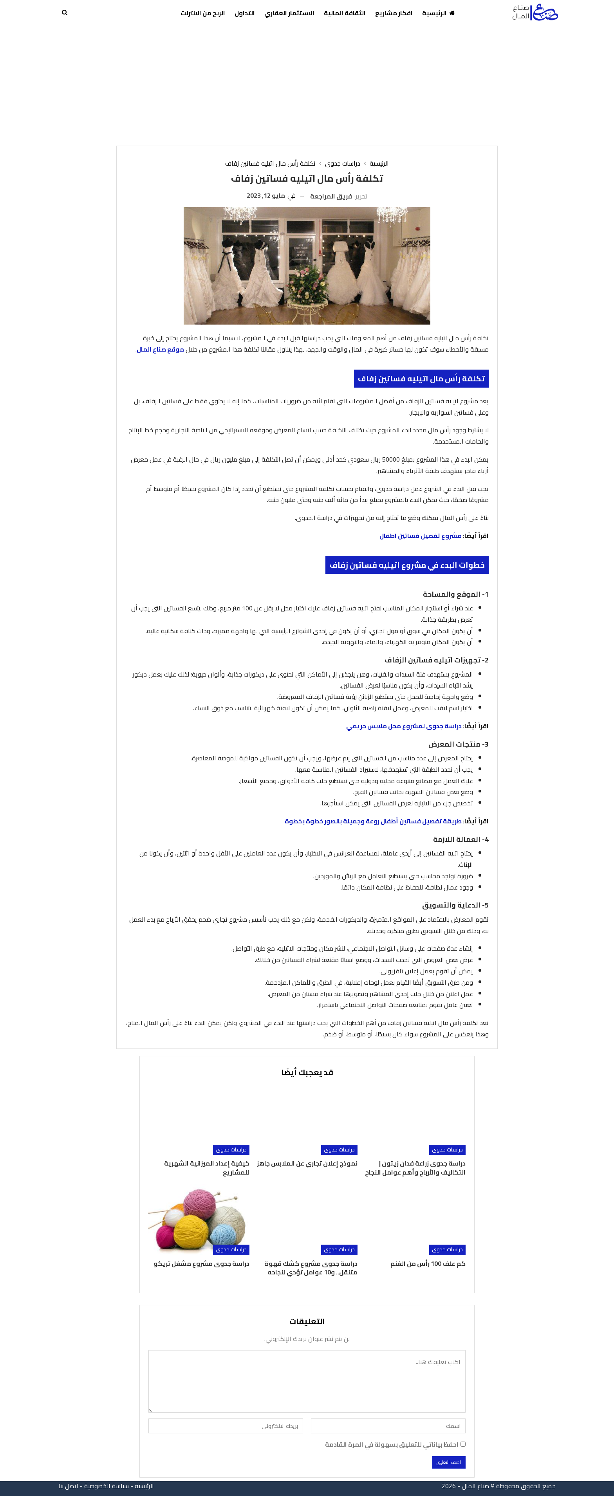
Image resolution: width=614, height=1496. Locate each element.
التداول (245, 13)
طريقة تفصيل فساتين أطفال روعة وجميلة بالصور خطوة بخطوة (373, 821)
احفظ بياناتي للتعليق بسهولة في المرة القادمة (392, 1444)
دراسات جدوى (447, 1150)
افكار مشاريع (394, 13)
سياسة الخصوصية (106, 1486)
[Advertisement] (307, 85)
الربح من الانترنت (203, 13)
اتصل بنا (68, 1486)
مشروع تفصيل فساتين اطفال (420, 535)
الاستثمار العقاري (289, 13)
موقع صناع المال (160, 349)
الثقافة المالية (345, 13)
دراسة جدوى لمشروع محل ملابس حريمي (404, 726)
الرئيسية (438, 13)
